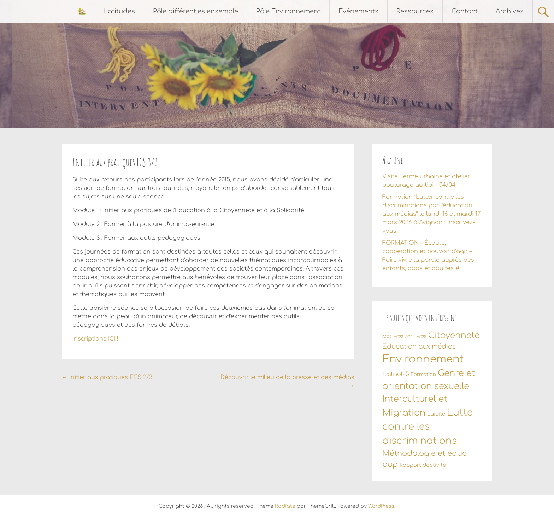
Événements (358, 11)
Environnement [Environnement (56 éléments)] (423, 359)
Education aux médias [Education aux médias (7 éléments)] (419, 346)
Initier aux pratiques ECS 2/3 (107, 377)
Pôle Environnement (288, 11)
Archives (510, 11)
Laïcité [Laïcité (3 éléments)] (436, 414)
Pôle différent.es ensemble (195, 11)
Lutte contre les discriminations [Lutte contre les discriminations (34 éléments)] (427, 426)
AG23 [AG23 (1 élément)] (398, 337)
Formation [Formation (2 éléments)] (423, 374)
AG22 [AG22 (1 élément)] (387, 337)
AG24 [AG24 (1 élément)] (410, 337)
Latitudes (119, 11)
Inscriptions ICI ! (95, 339)
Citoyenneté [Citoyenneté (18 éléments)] (453, 335)
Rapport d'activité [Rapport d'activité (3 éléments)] (423, 465)
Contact (465, 11)
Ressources (415, 11)
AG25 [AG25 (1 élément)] (421, 337)
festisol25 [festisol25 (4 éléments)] (395, 374)
